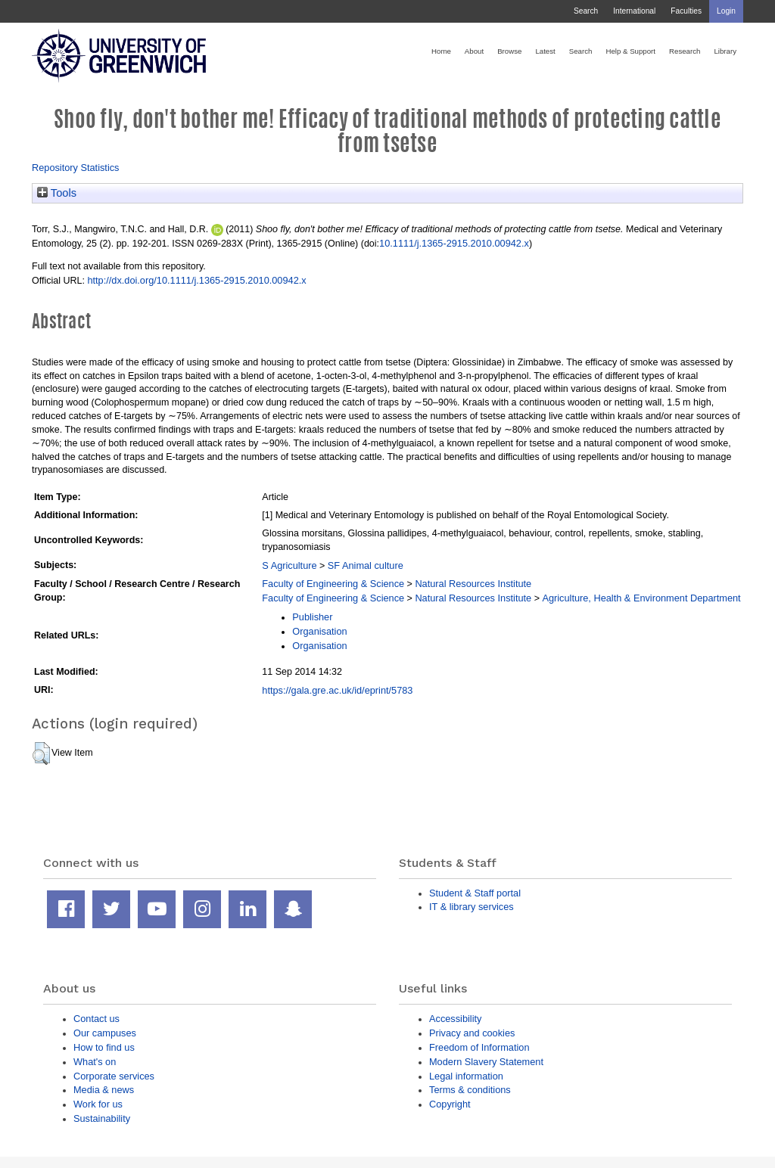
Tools (56, 193)
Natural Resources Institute (473, 583)
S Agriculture (289, 565)
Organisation (319, 631)
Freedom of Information (479, 1047)
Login (726, 11)
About (474, 51)
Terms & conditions (470, 1089)
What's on (94, 1061)
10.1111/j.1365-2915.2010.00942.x (454, 243)
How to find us (104, 1047)
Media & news (103, 1089)
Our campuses (104, 1033)
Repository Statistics (76, 167)
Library (725, 51)
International (634, 11)
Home (441, 51)
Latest (545, 51)
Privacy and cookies (472, 1033)
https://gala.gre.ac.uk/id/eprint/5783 (337, 690)
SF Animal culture (365, 565)
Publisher (312, 617)
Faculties (686, 11)
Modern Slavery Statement (486, 1061)
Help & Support (630, 51)
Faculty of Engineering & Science (333, 583)
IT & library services (471, 906)
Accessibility (455, 1018)
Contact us (96, 1018)
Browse (509, 51)
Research (684, 51)
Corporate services (113, 1076)
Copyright (450, 1104)
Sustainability (101, 1118)
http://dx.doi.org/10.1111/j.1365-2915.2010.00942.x (196, 280)
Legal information (466, 1076)
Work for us (98, 1104)
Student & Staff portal (475, 893)
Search (586, 11)
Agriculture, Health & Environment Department (641, 598)
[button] (41, 753)
